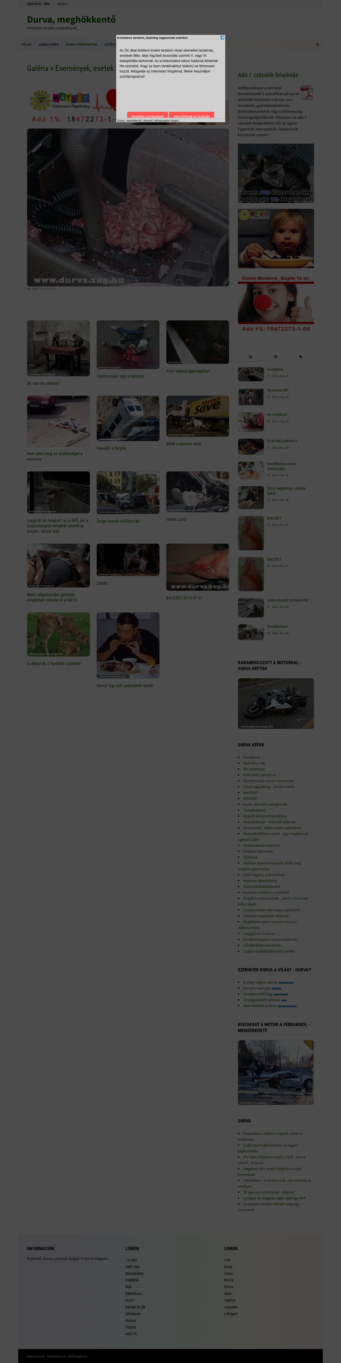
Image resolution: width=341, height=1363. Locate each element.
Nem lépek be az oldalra (192, 116)
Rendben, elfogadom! (148, 116)
